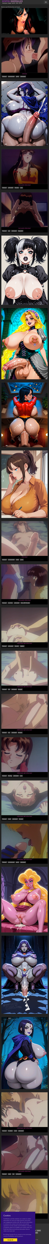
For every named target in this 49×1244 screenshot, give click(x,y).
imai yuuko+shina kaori (24, 185)
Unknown (24, 74)
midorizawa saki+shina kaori (24, 643)
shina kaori (24, 557)
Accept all (10, 1240)
